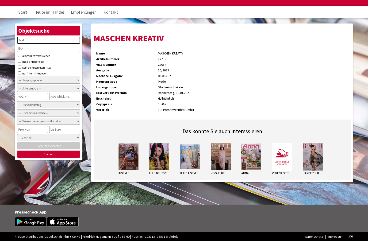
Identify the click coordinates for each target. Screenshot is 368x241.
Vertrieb (102, 110)
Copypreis (104, 104)
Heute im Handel (49, 12)
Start (22, 12)
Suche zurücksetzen (48, 146)
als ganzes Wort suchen (34, 56)
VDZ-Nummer (106, 64)
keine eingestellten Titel (34, 67)
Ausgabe (103, 70)
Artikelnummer (107, 59)
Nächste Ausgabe (109, 76)
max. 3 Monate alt (31, 61)
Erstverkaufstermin (111, 93)
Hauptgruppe (106, 81)
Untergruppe (106, 87)
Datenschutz (314, 236)
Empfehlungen (83, 12)
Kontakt (111, 12)
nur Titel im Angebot (32, 73)
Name (100, 53)
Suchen (48, 154)
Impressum (335, 236)
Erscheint (103, 98)
